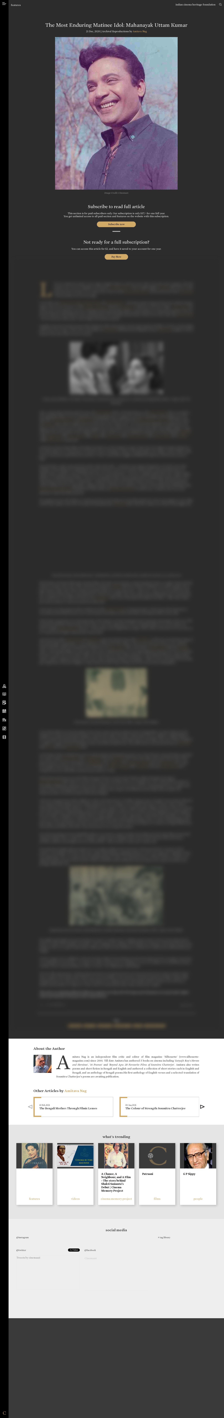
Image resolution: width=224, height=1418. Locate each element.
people (198, 1199)
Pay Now (116, 256)
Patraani (147, 1174)
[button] (202, 1107)
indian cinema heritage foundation (195, 4)
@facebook (90, 1250)
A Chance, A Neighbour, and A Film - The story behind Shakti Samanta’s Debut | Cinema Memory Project (116, 1182)
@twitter (21, 1250)
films (157, 1199)
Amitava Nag (140, 31)
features (16, 5)
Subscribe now (116, 224)
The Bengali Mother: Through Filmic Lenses (68, 1108)
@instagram (22, 1237)
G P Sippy (189, 1174)
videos (75, 1199)
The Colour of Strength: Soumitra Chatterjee (155, 1108)
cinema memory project (116, 1199)
